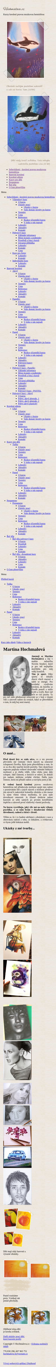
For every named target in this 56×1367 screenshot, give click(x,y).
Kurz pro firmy (19, 253)
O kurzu (21, 202)
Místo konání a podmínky (29, 238)
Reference (22, 217)
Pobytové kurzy (25, 363)
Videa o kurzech (23, 642)
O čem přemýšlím (17, 187)
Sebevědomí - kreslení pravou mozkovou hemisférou (31, 197)
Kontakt (21, 230)
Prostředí (22, 544)
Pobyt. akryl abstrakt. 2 (28, 401)
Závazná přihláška (26, 243)
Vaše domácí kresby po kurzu (37, 210)
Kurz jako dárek (8, 642)
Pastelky (16, 299)
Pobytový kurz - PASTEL (29, 391)
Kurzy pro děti (15, 179)
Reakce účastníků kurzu (34, 220)
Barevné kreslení (16, 174)
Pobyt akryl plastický (27, 403)
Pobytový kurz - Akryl (22, 393)
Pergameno (14, 182)
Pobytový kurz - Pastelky (23, 368)
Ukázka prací (24, 276)
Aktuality (22, 227)
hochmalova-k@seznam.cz (15, 1354)
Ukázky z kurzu (31, 207)
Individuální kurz (20, 261)
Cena (20, 215)
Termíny (22, 212)
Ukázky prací (24, 204)
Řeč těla (12, 185)
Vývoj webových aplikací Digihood (19, 1363)
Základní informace (27, 235)
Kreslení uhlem (16, 177)
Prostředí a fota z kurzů (28, 240)
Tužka (15, 444)
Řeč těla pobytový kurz (23, 539)
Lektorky (22, 225)
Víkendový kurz (19, 199)
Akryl (15, 271)
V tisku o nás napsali (33, 222)
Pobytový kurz (19, 232)
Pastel (15, 332)
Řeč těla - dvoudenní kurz (24, 554)
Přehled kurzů (7, 579)
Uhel (14, 409)
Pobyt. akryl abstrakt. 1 (28, 398)
